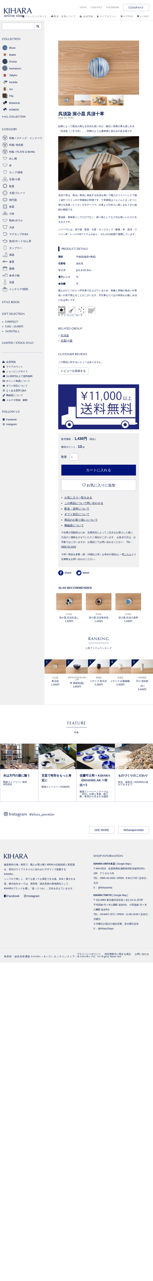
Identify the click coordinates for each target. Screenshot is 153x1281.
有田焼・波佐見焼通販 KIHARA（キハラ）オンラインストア (39, 956)
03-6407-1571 (107, 914)
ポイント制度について (16, 381)
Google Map (123, 863)
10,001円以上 (12, 331)
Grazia (9, 61)
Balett (9, 54)
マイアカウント (106, 16)
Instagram (9, 424)
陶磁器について (74, 525)
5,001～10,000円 (14, 326)
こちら (127, 554)
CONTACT (96, 7)
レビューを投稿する (73, 370)
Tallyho (9, 75)
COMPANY (136, 7)
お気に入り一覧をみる (78, 497)
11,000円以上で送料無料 (17, 376)
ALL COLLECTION (14, 116)
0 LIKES (143, 16)
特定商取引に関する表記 (118, 954)
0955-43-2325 (68, 546)
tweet (82, 572)
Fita (8, 95)
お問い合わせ (142, 954)
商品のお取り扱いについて (81, 519)
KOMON (10, 109)
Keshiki (9, 82)
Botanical (11, 102)
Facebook (9, 419)
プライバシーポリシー (89, 954)
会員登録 (86, 16)
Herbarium (11, 68)
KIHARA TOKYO (102, 895)
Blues (9, 47)
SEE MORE (101, 830)
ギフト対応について (76, 514)
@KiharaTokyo (105, 928)
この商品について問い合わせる (83, 503)
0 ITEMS (126, 16)
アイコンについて (70, 315)
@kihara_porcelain (41, 814)
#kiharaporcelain (133, 830)
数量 (64, 456)
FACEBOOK (112, 7)
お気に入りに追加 (98, 485)
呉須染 (65, 335)
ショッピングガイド (15, 371)
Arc (7, 89)
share (65, 572)
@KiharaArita (105, 887)
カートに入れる (98, 470)
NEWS (83, 7)
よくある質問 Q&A (14, 390)
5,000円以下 (11, 321)
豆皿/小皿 (67, 340)
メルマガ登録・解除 (15, 400)
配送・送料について (63, 16)
